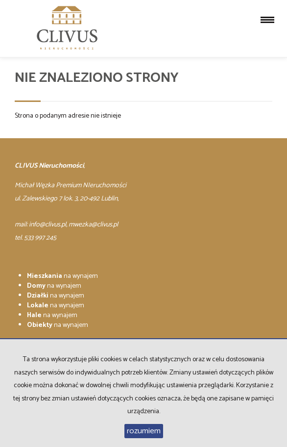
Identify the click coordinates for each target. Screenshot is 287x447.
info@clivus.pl (47, 224)
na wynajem (62, 276)
